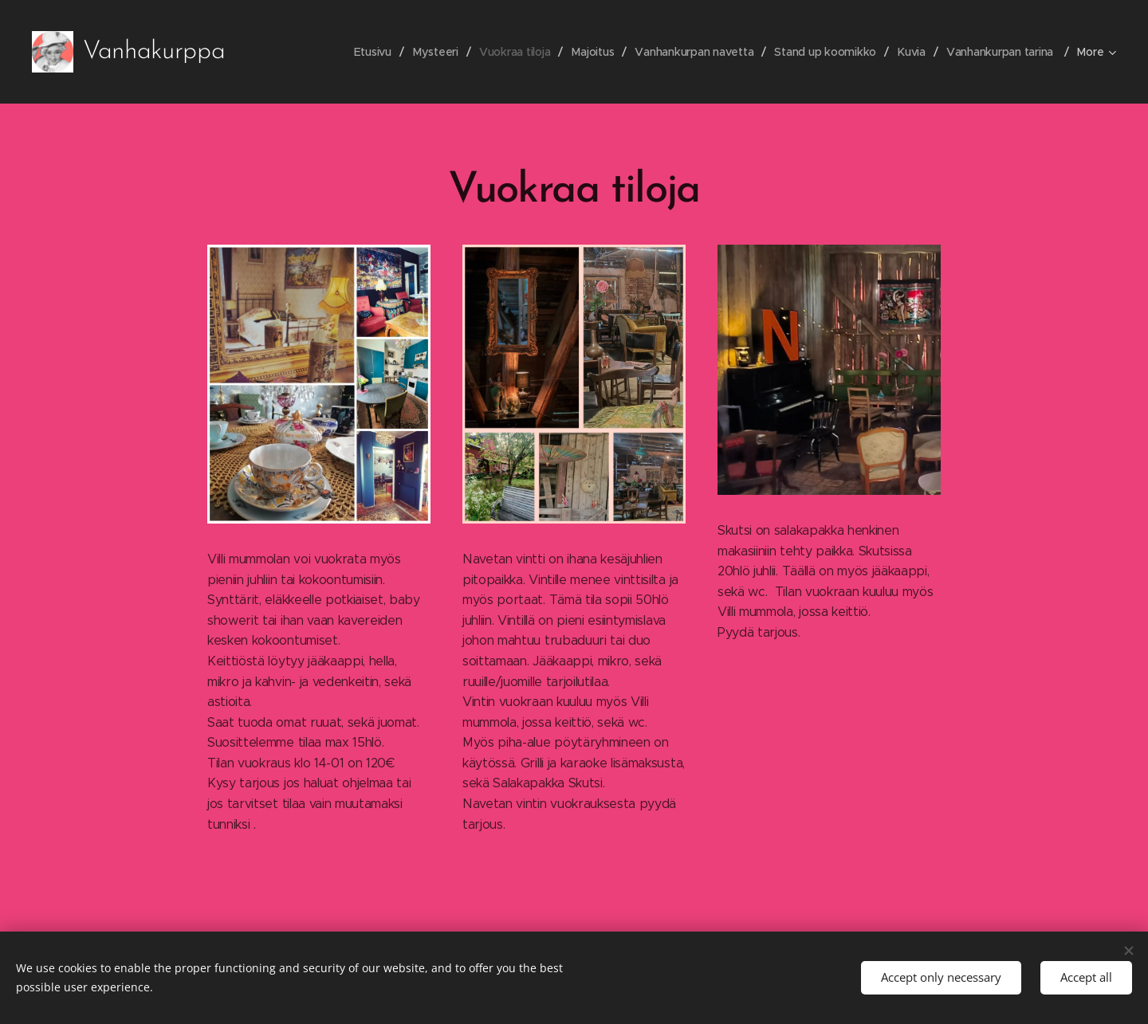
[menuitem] (366, 52)
